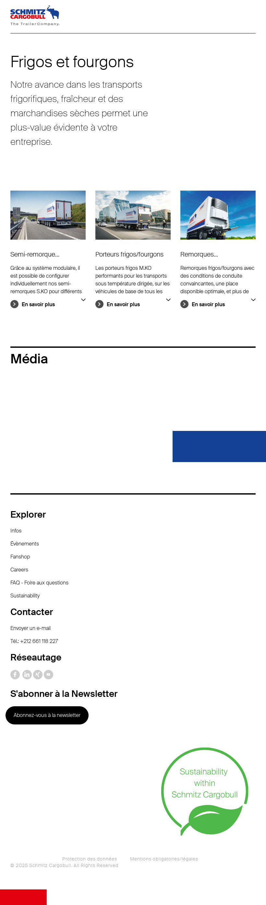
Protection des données (89, 859)
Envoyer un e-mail (30, 628)
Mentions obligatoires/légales (164, 859)
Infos (15, 530)
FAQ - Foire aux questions (39, 582)
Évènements (24, 543)
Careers (19, 569)
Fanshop (20, 556)
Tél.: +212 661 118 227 (34, 641)
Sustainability (25, 595)
